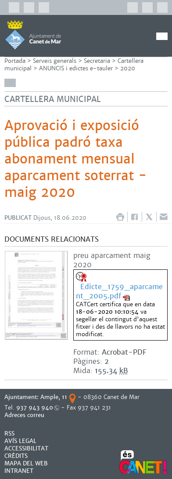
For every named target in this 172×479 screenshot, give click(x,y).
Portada (14, 61)
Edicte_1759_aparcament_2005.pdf (119, 291)
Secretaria (97, 61)
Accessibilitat (26, 448)
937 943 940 (34, 407)
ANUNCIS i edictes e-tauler (76, 68)
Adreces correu (25, 415)
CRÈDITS (16, 456)
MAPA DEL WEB (26, 463)
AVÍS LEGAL (20, 441)
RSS (9, 433)
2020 (127, 68)
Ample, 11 (53, 397)
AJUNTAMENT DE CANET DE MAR (33, 34)
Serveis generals (54, 61)
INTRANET (18, 471)
